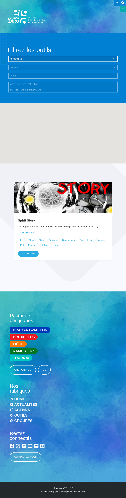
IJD (44, 370)
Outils (21, 415)
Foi (81, 240)
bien (22, 240)
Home (19, 399)
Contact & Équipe (49, 491)
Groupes (23, 421)
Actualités (25, 404)
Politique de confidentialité (73, 491)
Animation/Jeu (27, 232)
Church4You (22, 370)
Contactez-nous (25, 457)
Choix (31, 240)
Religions (45, 245)
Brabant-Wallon (30, 330)
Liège (90, 240)
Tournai (21, 358)
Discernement (68, 240)
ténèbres (59, 245)
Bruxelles (24, 337)
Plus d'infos (28, 253)
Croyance (53, 240)
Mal (22, 245)
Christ (41, 240)
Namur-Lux (24, 351)
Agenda (22, 410)
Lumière (101, 240)
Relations (32, 245)
